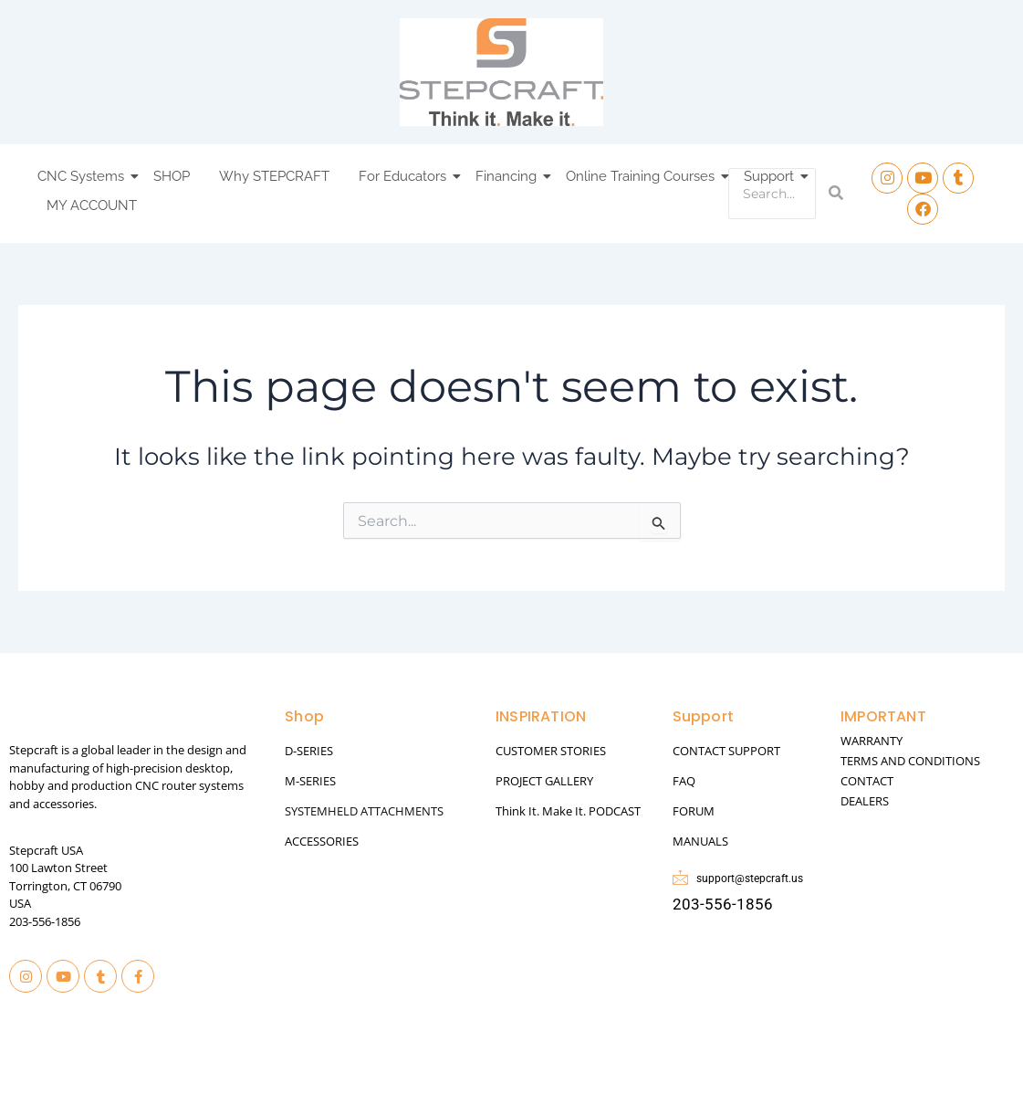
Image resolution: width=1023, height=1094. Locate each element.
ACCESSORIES (322, 841)
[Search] (772, 193)
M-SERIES (310, 781)
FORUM (694, 811)
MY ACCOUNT (92, 205)
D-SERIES (309, 750)
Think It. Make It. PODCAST (568, 811)
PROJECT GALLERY (544, 781)
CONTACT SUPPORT (726, 750)
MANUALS (700, 841)
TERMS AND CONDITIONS (910, 760)
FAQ (684, 781)
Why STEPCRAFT (274, 176)
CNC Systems (83, 176)
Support (771, 176)
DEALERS (864, 801)
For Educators (405, 176)
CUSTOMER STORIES (551, 750)
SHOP (171, 176)
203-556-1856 (44, 921)
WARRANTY (871, 740)
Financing (508, 176)
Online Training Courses (643, 176)
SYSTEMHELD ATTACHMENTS (364, 811)
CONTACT (866, 781)
